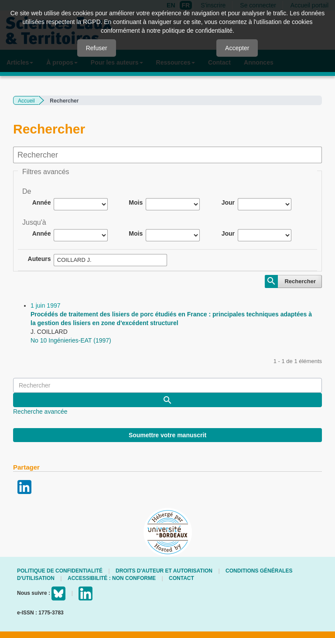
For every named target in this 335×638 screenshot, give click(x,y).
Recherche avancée (40, 411)
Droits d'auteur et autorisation (164, 571)
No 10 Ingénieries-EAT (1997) (71, 340)
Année (41, 202)
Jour (228, 202)
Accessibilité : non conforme (112, 578)
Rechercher (300, 281)
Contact (181, 578)
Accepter (237, 48)
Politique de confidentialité (60, 571)
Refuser (96, 48)
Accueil (26, 101)
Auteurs (39, 258)
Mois (136, 202)
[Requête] (167, 385)
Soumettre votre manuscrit (167, 435)
